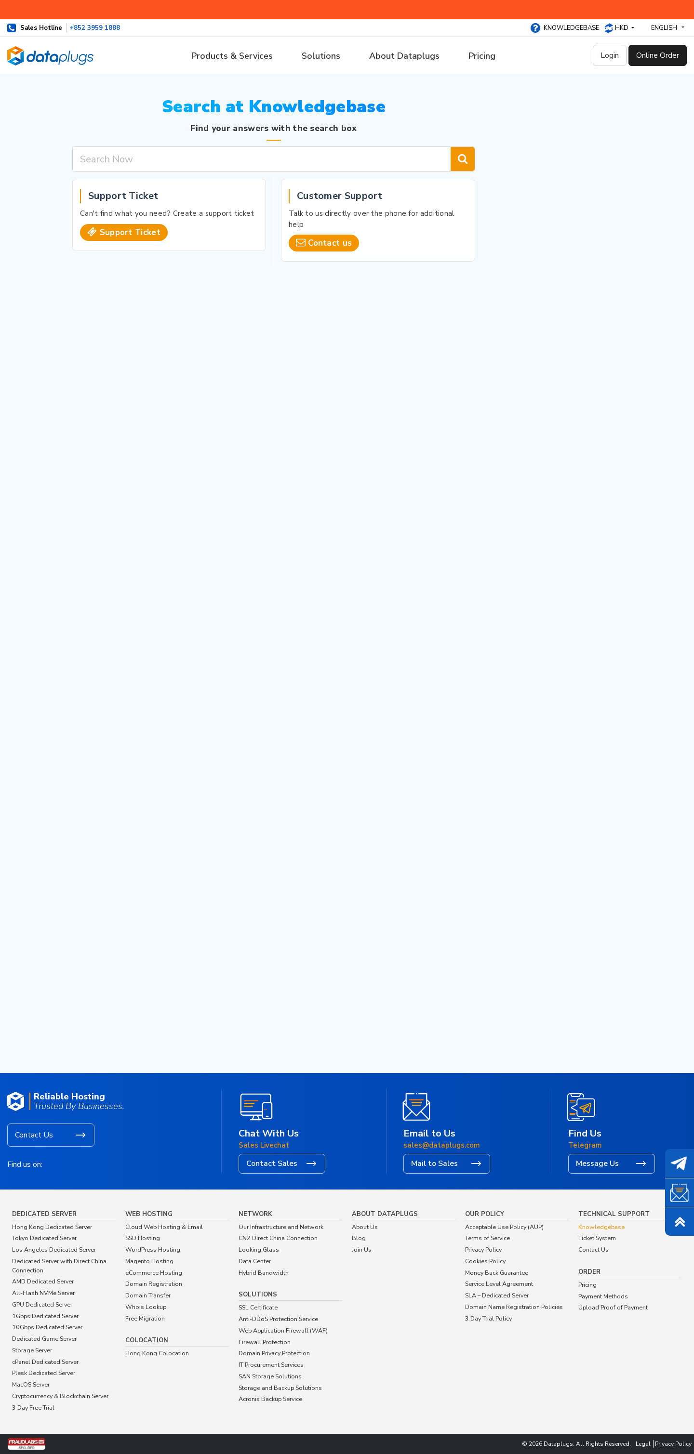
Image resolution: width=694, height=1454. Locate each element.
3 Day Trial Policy (488, 1318)
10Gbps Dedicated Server (47, 1327)
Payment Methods (603, 1296)
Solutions (321, 56)
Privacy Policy (483, 1249)
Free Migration (145, 1318)
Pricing (481, 56)
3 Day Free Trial (33, 1407)
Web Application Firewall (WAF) (283, 1330)
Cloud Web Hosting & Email (164, 1227)
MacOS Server (31, 1384)
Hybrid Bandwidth (264, 1273)
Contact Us (34, 1135)
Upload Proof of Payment (613, 1307)
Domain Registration (153, 1284)
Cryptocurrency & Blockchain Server (60, 1396)
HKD (622, 28)
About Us (365, 1227)
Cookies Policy (485, 1261)
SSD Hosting (142, 1238)
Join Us (362, 1249)
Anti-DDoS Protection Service (278, 1319)
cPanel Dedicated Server (45, 1362)
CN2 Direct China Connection (278, 1238)
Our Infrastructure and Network (281, 1227)
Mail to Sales (434, 1163)
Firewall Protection (265, 1342)
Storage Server (32, 1350)
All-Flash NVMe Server (43, 1293)
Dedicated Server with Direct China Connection (59, 1265)
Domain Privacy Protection (274, 1353)
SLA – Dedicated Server (497, 1295)
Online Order (657, 55)
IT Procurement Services (271, 1365)
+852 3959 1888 (95, 28)
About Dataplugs (404, 56)
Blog (359, 1238)
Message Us (597, 1163)
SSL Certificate (258, 1307)
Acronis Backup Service (270, 1399)
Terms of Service (487, 1238)
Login (610, 55)
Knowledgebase (571, 28)
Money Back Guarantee (496, 1273)
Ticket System (597, 1238)
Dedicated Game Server (44, 1339)
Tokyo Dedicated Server (44, 1238)
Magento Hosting (149, 1261)
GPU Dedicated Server (42, 1304)
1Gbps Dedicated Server (45, 1316)
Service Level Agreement (499, 1284)
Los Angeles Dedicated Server (54, 1249)
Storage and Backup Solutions (280, 1388)
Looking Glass (259, 1249)
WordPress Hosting (152, 1249)
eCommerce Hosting (153, 1273)
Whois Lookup (145, 1307)
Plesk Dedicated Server (43, 1373)
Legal (643, 1444)
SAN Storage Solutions (270, 1376)
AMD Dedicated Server (43, 1281)
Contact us (330, 243)
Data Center (255, 1261)
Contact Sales (271, 1163)
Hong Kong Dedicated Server (52, 1227)
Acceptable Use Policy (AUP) (504, 1227)
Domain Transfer (148, 1295)
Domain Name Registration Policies (514, 1307)
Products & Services (232, 56)
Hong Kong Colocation (157, 1353)
